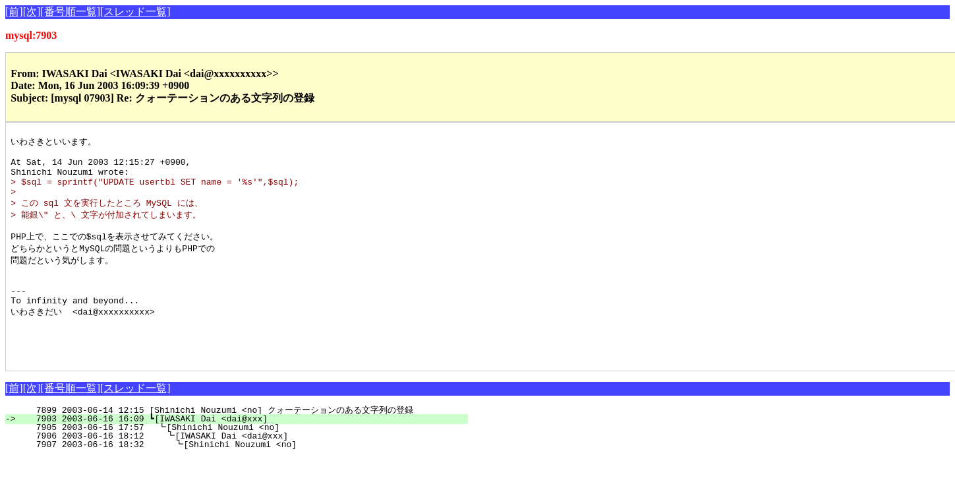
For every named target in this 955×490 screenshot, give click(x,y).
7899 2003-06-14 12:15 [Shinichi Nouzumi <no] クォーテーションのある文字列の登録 (232, 442)
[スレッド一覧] (135, 11)
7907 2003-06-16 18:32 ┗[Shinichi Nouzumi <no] (241, 477)
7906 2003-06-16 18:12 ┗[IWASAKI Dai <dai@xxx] (242, 468)
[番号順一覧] (70, 11)
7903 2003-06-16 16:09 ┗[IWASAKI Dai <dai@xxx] (244, 451)
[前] (14, 11)
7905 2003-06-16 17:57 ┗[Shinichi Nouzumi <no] (243, 460)
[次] (32, 11)
